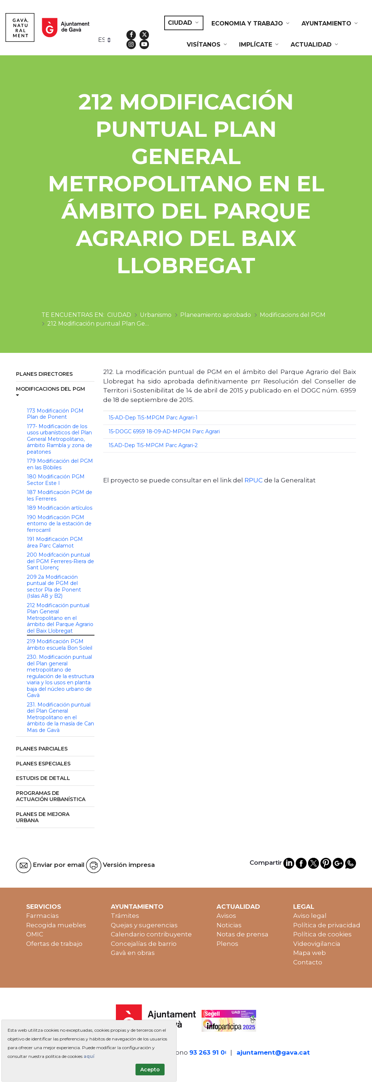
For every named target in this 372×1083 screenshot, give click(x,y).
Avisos (226, 915)
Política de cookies (322, 934)
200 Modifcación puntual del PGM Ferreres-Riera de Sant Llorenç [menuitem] (60, 561)
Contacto (307, 962)
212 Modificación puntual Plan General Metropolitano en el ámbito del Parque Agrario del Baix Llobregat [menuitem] (60, 618)
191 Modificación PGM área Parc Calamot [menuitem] (55, 542)
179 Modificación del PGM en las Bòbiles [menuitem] (60, 464)
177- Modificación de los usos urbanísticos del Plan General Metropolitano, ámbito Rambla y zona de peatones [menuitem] (59, 439)
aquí (89, 1056)
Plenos (227, 943)
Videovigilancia (316, 943)
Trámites (125, 915)
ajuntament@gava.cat (273, 1052)
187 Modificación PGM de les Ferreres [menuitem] (59, 495)
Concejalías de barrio (144, 943)
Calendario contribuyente (151, 934)
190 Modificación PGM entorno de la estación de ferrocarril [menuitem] (59, 523)
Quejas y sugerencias (144, 925)
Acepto (150, 1069)
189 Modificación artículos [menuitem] (59, 508)
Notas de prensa (242, 934)
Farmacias (42, 915)
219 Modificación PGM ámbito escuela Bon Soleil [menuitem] (59, 644)
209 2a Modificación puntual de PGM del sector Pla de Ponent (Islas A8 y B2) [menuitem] (54, 587)
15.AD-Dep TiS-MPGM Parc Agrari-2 (153, 445)
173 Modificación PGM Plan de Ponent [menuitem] (55, 414)
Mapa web (309, 952)
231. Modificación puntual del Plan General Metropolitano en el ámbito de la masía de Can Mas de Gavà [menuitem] (60, 717)
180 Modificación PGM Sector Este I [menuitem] (56, 479)
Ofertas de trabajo (54, 943)
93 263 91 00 (209, 1052)
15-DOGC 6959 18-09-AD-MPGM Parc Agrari (164, 431)
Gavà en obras (133, 952)
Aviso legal (310, 915)
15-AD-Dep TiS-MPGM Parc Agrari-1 (153, 417)
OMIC (34, 934)
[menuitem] (183, 23)
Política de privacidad (326, 925)
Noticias (229, 925)
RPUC (253, 480)
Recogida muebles (56, 925)
